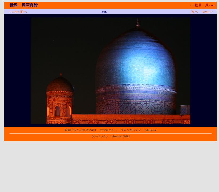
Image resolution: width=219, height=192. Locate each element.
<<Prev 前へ (18, 12)
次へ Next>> (202, 12)
